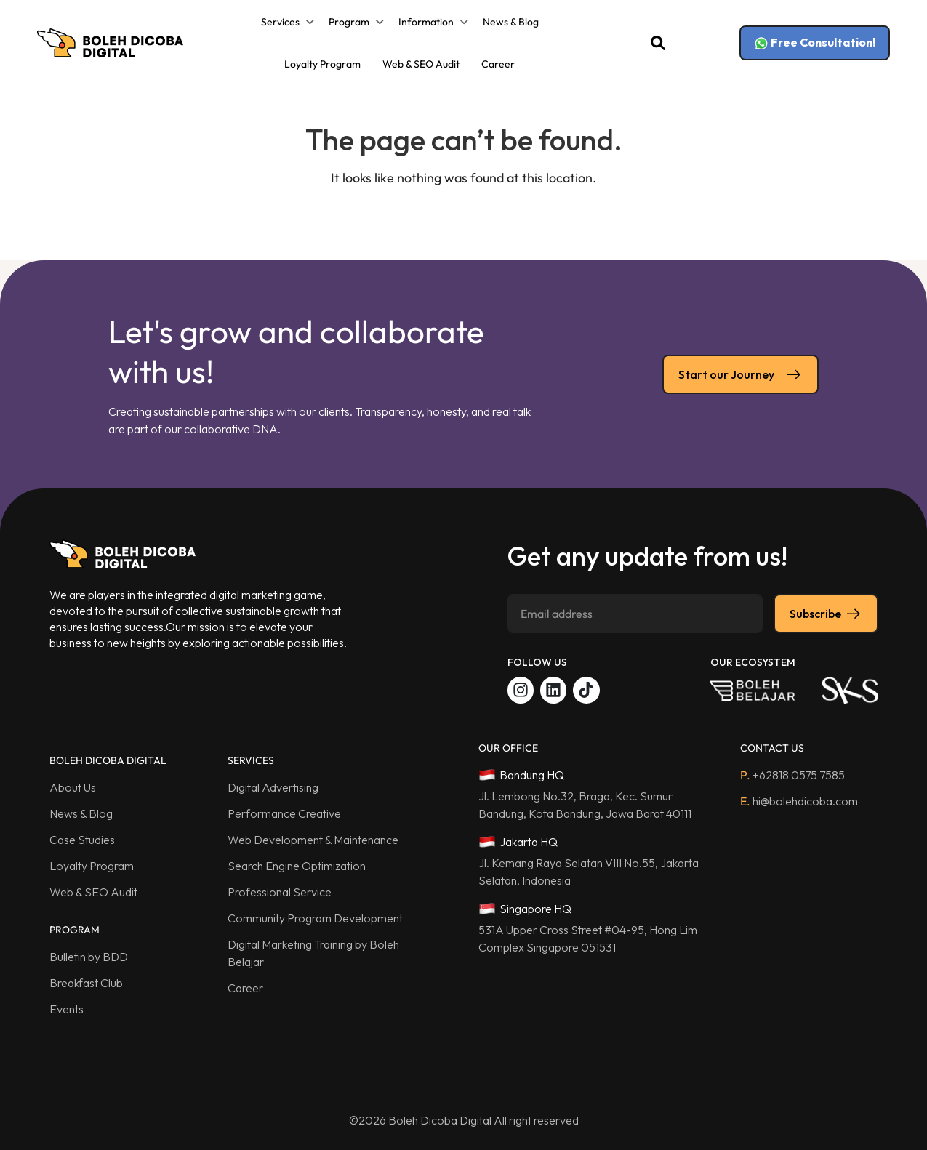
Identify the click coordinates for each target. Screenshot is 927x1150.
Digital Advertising (273, 787)
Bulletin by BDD (88, 956)
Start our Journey (740, 374)
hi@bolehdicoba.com (799, 801)
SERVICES (251, 760)
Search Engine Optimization (297, 866)
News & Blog (511, 21)
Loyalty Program (322, 64)
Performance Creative (284, 813)
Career (498, 64)
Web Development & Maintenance (313, 839)
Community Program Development (315, 918)
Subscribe (826, 613)
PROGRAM (74, 929)
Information (426, 21)
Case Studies (82, 839)
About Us (72, 787)
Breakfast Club (86, 983)
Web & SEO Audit (421, 64)
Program (349, 21)
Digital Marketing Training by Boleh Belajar (313, 953)
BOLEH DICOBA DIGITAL (107, 760)
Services (280, 21)
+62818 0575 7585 (792, 775)
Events (66, 1009)
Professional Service (280, 892)
